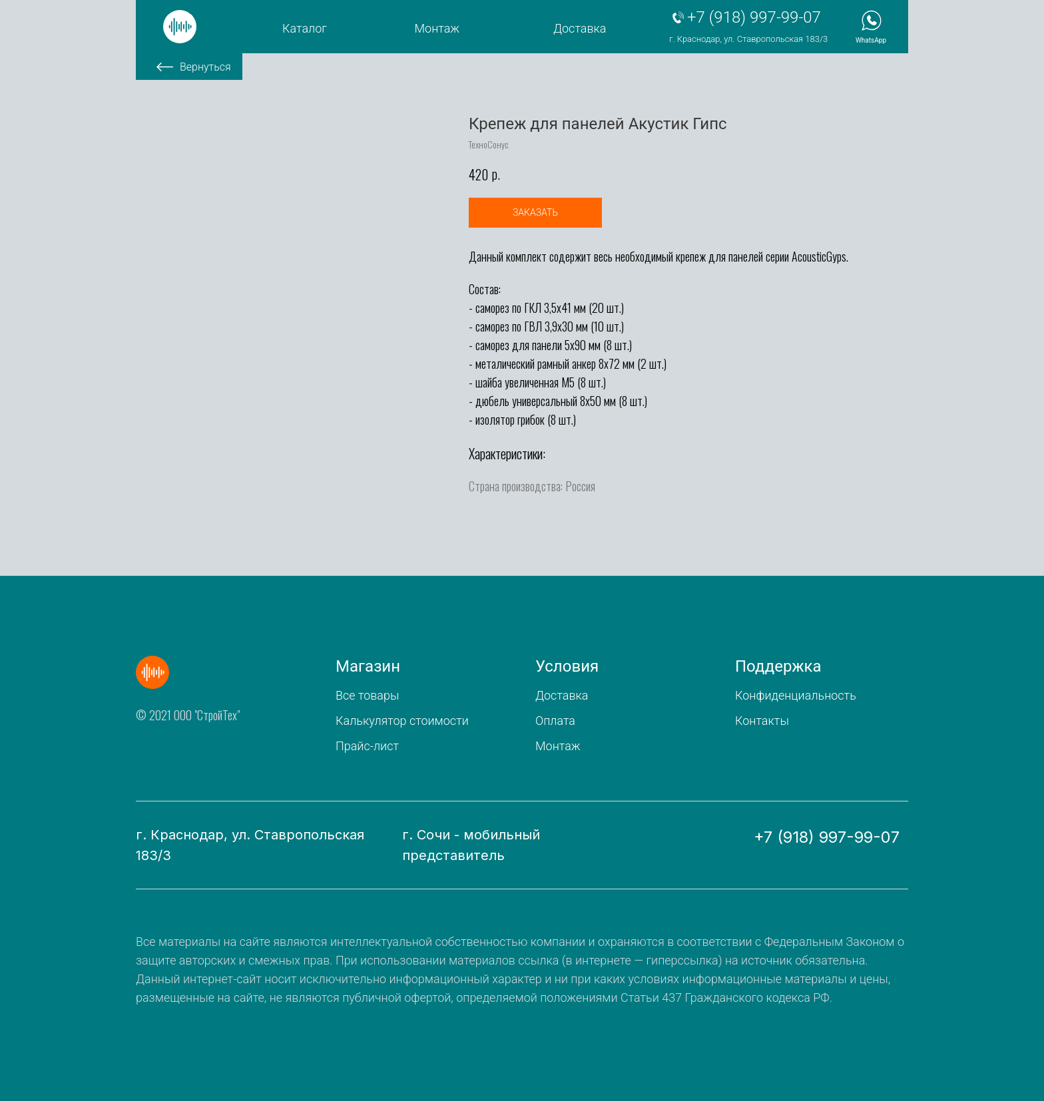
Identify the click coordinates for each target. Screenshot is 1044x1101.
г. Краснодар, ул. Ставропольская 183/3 (748, 39)
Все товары (367, 695)
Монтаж (437, 28)
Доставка (579, 28)
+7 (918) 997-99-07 (754, 17)
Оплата (555, 721)
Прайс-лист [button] (367, 746)
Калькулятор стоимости (402, 721)
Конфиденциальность (795, 695)
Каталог (304, 28)
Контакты (762, 721)
